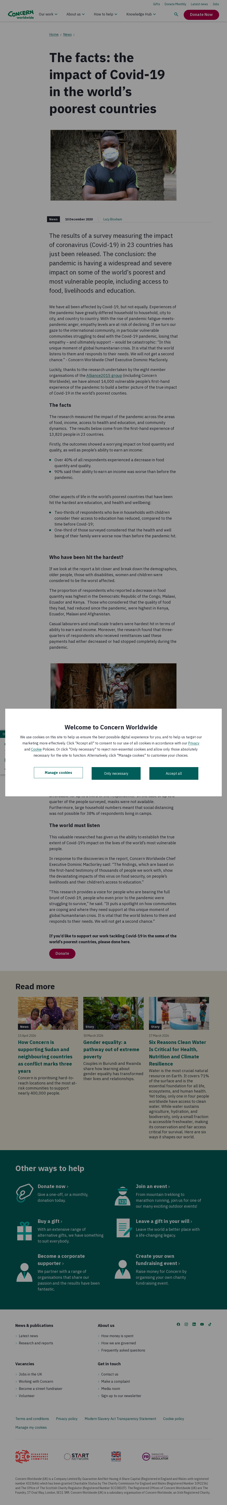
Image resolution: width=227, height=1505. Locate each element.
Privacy (193, 743)
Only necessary (116, 773)
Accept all (174, 773)
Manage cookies (58, 773)
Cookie (36, 749)
